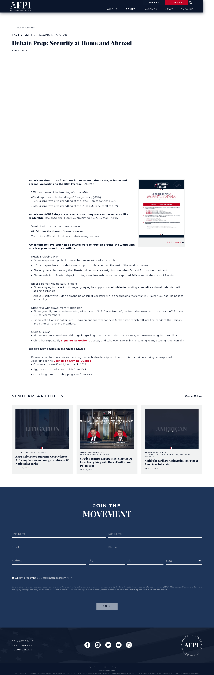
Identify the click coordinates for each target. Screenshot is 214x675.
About (115, 9)
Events (161, 2)
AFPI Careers (22, 641)
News (176, 9)
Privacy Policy (131, 585)
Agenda (156, 9)
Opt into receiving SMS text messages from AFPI (42, 573)
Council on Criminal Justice (72, 358)
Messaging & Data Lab (50, 33)
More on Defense (193, 392)
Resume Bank (22, 645)
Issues (135, 9)
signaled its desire (74, 338)
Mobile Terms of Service (155, 585)
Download (175, 240)
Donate (185, 2)
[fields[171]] (184, 556)
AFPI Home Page (191, 641)
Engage (196, 9)
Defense (30, 26)
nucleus (111, 666)
